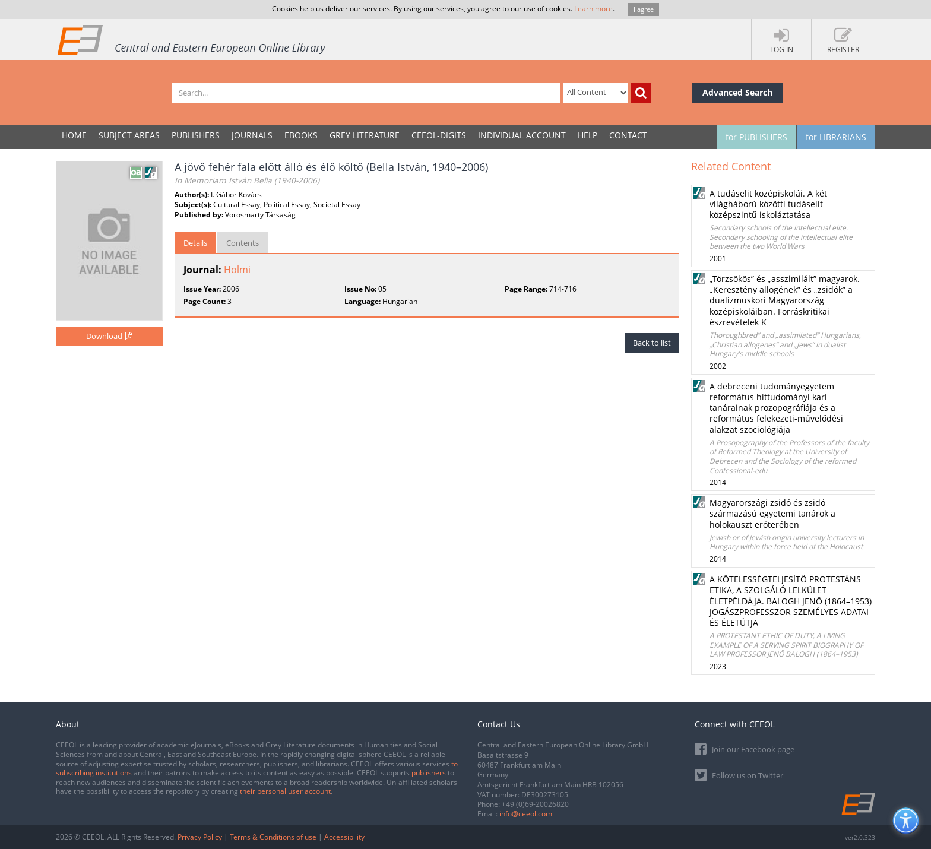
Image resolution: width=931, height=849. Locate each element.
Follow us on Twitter (739, 774)
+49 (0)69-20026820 (535, 804)
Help (587, 135)
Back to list (652, 342)
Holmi (237, 269)
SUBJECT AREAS (129, 135)
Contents (242, 242)
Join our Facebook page (744, 748)
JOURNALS (252, 135)
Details (195, 242)
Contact (628, 135)
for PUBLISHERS (756, 136)
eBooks (301, 135)
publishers (428, 773)
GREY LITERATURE (365, 135)
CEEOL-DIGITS (438, 135)
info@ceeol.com (525, 814)
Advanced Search (737, 92)
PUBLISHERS (196, 135)
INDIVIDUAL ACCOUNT (522, 135)
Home (74, 135)
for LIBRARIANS (836, 136)
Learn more (593, 9)
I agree (644, 9)
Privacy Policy (200, 837)
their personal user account (285, 791)
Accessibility (344, 837)
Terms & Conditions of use (273, 837)
